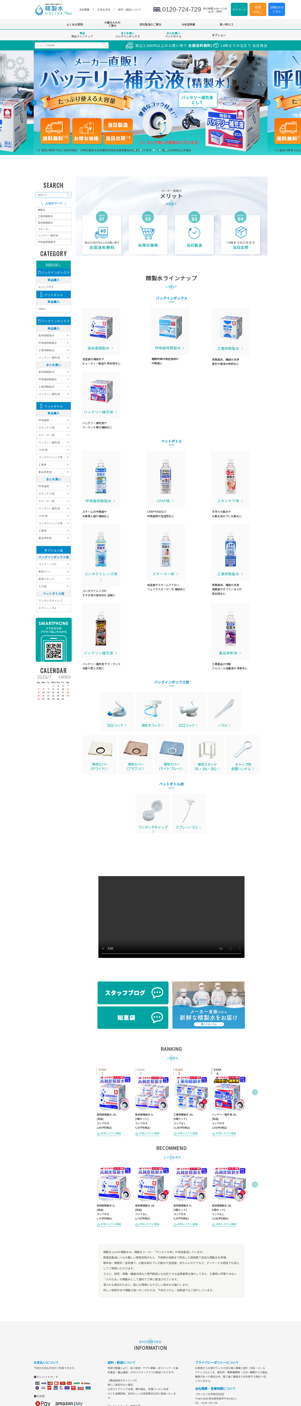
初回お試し (258, 10)
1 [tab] (135, 152)
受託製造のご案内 (150, 25)
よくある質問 (74, 25)
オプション (219, 36)
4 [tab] (154, 152)
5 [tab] (160, 152)
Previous (92, 976)
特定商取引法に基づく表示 (171, 1391)
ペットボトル (173, 36)
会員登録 (127, 1391)
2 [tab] (141, 152)
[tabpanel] (150, 104)
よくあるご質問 (108, 1391)
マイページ (239, 10)
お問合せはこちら (276, 10)
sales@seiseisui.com (217, 1290)
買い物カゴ (226, 25)
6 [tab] (166, 152)
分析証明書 (188, 25)
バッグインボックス (127, 36)
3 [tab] (147, 152)
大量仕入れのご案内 (112, 25)
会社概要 (197, 1391)
